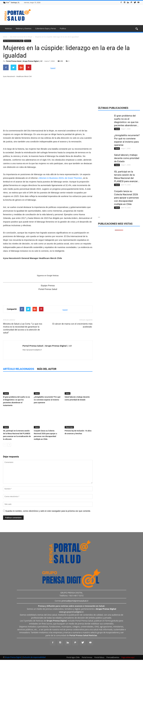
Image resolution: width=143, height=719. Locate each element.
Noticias (8, 28)
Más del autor (46, 428)
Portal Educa (99, 717)
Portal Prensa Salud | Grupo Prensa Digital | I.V (24, 61)
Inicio (5, 37)
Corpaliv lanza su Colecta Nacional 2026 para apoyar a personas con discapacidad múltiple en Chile (126, 198)
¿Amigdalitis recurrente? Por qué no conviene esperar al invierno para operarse (47, 459)
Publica (63, 28)
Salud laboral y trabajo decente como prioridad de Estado (126, 158)
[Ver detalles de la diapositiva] (47, 162)
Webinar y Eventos (23, 28)
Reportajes (69, 487)
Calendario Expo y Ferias (45, 28)
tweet (53, 68)
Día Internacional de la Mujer (13, 41)
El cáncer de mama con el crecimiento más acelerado (72, 385)
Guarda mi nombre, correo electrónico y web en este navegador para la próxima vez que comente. (48, 571)
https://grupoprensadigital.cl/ (32, 409)
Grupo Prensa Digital (13, 717)
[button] (136, 29)
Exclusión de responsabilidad (34, 717)
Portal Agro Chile (73, 717)
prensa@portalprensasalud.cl (75, 660)
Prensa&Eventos (112, 717)
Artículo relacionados (18, 428)
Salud (6, 453)
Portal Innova (87, 717)
